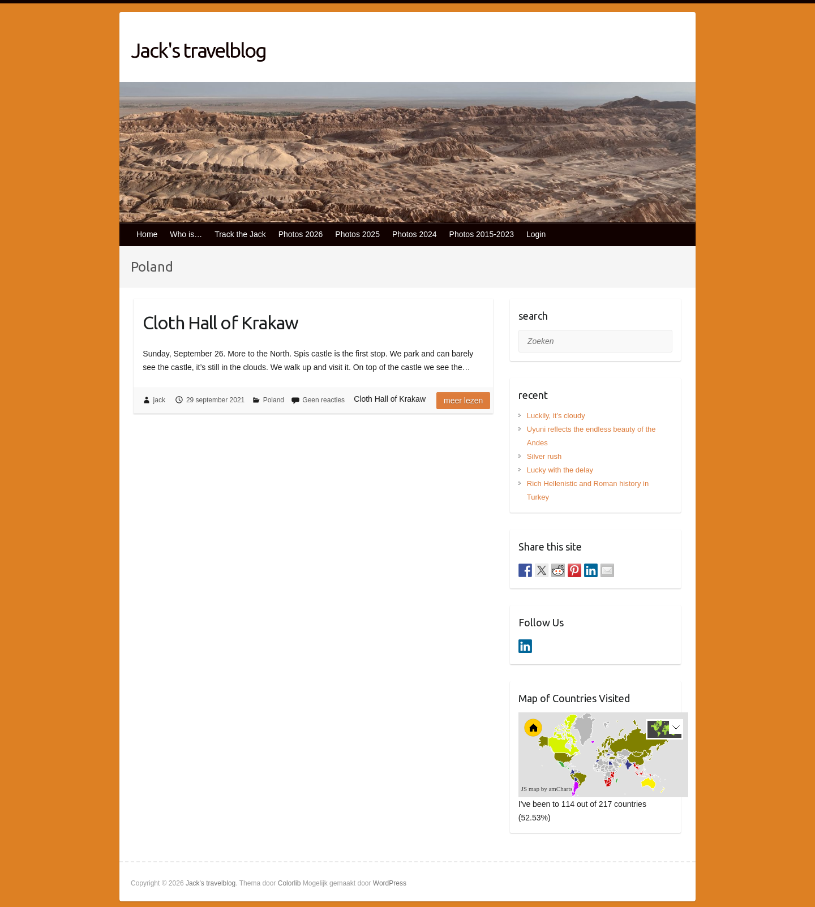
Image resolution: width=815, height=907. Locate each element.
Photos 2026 (300, 234)
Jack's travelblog (198, 50)
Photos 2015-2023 (481, 234)
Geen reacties (323, 400)
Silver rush (544, 456)
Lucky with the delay (560, 470)
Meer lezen (463, 400)
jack (159, 400)
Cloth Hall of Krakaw (220, 322)
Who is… (186, 234)
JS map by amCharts (547, 788)
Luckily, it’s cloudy (556, 415)
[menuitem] (619, 764)
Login (536, 234)
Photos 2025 (357, 234)
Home (146, 234)
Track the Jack (240, 234)
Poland (273, 400)
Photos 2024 (414, 234)
